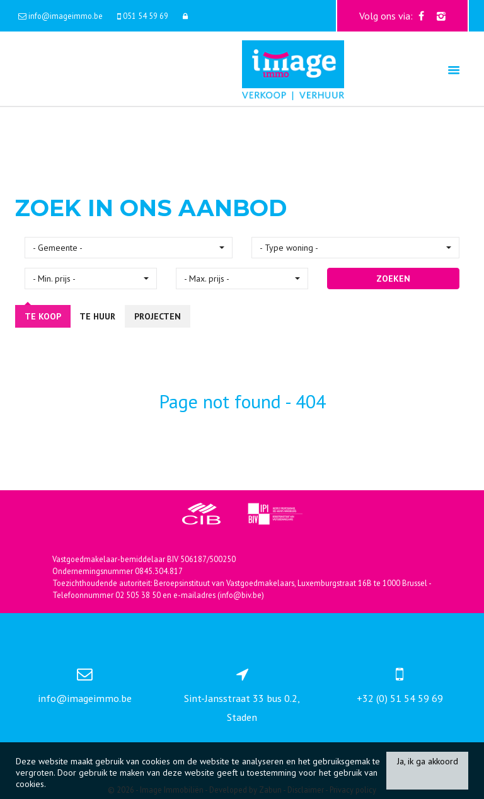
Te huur (97, 316)
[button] (129, 247)
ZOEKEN (393, 278)
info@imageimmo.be (85, 698)
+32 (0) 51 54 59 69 (400, 698)
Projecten (157, 316)
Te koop (43, 316)
